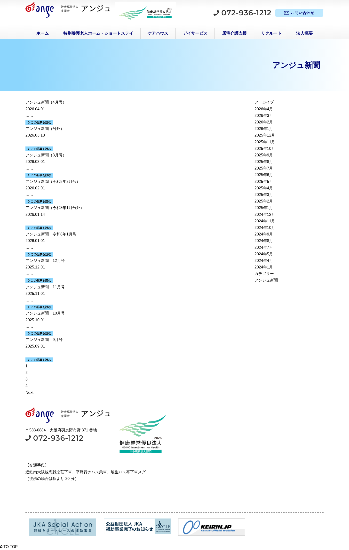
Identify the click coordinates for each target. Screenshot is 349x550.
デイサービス (195, 33)
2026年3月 (263, 115)
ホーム (42, 33)
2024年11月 (264, 221)
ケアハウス (158, 33)
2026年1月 (263, 129)
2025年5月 (263, 181)
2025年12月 (264, 135)
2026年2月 (263, 122)
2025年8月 (263, 162)
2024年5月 (263, 254)
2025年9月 (263, 155)
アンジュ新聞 (266, 280)
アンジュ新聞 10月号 (45, 313)
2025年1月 (263, 208)
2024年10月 (264, 228)
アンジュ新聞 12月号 (45, 261)
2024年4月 (263, 261)
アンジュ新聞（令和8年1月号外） (54, 208)
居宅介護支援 (234, 33)
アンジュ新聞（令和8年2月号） (52, 181)
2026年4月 (263, 109)
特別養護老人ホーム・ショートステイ (98, 33)
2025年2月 (263, 201)
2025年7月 (263, 168)
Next (29, 392)
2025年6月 (263, 175)
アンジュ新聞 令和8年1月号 (50, 234)
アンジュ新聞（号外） (44, 129)
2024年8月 (263, 241)
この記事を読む (39, 122)
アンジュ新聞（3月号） (45, 155)
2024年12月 (264, 214)
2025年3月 (263, 195)
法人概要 (304, 33)
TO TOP (9, 547)
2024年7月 (263, 247)
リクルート (271, 33)
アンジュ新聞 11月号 (45, 287)
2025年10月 (264, 148)
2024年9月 (263, 234)
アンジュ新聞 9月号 (44, 340)
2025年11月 (264, 142)
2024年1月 (263, 267)
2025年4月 (263, 188)
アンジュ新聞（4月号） (45, 102)
